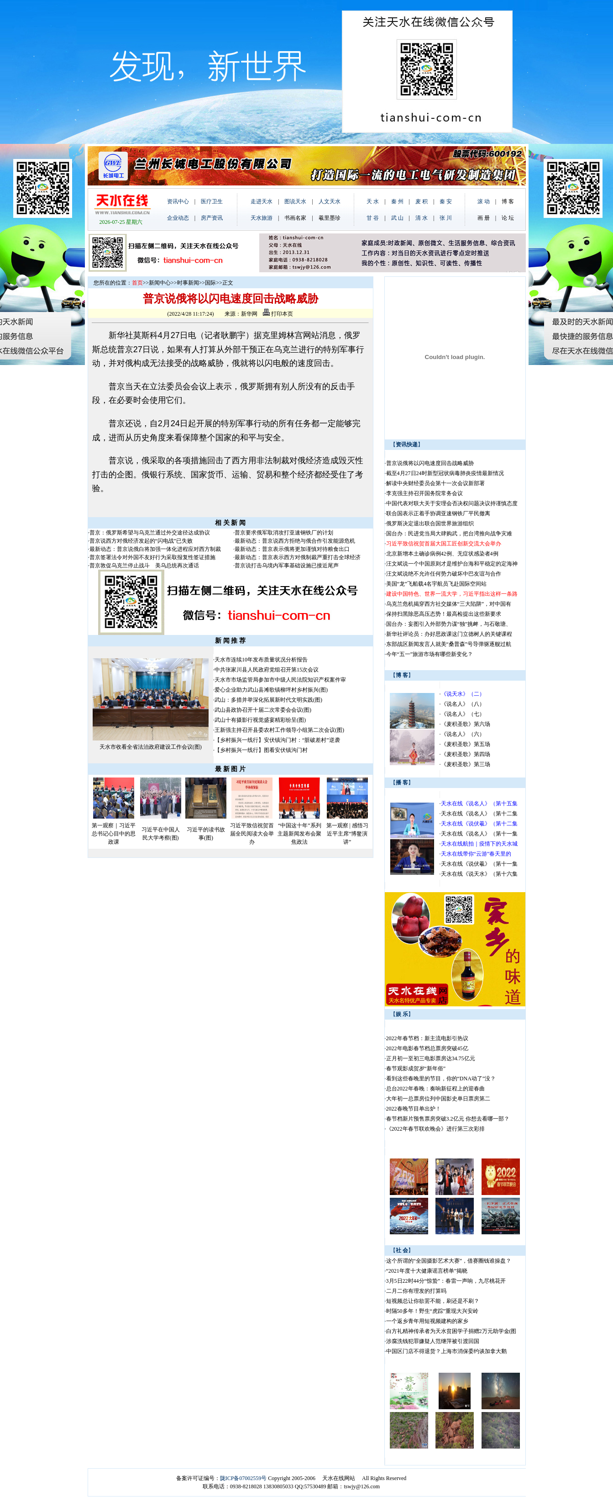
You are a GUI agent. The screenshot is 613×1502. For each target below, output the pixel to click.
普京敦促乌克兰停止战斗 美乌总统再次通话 (144, 565)
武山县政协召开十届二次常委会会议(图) (263, 710)
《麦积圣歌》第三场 (465, 764)
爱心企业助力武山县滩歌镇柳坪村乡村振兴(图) (271, 690)
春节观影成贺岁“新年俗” (416, 1068)
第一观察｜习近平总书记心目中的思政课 (114, 833)
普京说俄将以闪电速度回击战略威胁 (430, 463)
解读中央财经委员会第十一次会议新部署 (435, 483)
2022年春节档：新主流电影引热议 (428, 1038)
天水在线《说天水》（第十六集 (479, 874)
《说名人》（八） (463, 704)
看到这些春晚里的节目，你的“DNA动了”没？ (441, 1078)
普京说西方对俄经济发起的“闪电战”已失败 (141, 541)
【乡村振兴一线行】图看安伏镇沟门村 (261, 750)
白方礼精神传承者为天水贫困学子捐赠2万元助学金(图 (451, 1331)
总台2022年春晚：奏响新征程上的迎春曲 (435, 1088)
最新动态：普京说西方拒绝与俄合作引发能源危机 (295, 541)
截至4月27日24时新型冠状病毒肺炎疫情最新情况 (445, 473)
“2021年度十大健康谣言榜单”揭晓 (427, 1271)
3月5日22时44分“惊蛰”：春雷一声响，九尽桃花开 (446, 1281)
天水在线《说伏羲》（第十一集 (479, 864)
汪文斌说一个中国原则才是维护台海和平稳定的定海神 (452, 564)
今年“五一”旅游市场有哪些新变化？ (429, 654)
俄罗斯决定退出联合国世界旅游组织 (430, 523)
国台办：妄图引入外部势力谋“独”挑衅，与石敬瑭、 (449, 624)
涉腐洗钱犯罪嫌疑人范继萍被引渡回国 (432, 1341)
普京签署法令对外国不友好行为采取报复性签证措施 (152, 557)
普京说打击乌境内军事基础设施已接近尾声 (287, 565)
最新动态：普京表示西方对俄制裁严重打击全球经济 (298, 557)
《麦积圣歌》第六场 (465, 724)
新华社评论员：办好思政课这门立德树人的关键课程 (449, 634)
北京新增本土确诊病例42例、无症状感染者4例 (442, 553)
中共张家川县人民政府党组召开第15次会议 (267, 669)
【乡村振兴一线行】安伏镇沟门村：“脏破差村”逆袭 (277, 740)
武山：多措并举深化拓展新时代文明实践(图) (268, 700)
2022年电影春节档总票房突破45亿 (427, 1048)
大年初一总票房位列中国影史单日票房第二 (438, 1098)
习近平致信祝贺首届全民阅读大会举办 (252, 833)
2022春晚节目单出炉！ (413, 1108)
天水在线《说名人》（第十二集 (479, 813)
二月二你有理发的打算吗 (416, 1291)
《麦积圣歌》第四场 (465, 754)
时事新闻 (188, 283)
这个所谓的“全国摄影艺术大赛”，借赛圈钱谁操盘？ (449, 1261)
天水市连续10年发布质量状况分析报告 (261, 659)
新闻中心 (160, 283)
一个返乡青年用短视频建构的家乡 (427, 1321)
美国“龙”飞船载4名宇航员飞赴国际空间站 (436, 584)
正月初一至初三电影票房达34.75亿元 (430, 1058)
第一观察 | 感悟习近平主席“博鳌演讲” (347, 833)
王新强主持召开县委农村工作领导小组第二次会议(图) (279, 730)
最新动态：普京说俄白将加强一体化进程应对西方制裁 (155, 549)
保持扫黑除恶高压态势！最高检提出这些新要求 (443, 614)
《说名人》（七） (463, 714)
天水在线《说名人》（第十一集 (479, 833)
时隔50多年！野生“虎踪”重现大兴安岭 (432, 1311)
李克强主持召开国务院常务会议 (424, 493)
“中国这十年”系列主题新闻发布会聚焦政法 (299, 833)
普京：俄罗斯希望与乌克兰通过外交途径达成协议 (149, 532)
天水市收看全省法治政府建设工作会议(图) (151, 747)
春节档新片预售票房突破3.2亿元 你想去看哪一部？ (447, 1119)
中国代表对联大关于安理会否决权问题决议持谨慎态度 (452, 503)
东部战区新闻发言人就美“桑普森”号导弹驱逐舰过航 (449, 644)
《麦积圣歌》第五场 (465, 744)
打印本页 (278, 314)
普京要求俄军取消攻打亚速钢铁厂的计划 (284, 532)
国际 (210, 283)
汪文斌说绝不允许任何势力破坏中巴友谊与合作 (443, 574)
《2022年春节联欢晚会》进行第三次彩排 (435, 1129)
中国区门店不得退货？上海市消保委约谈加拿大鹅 (446, 1351)
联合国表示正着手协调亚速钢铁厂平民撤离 (438, 513)
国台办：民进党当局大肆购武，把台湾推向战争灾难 (449, 533)
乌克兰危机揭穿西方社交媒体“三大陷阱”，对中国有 (449, 604)
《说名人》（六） (463, 734)
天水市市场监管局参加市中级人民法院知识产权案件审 (280, 680)
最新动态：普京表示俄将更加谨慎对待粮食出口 (292, 549)
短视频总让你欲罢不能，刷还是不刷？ (432, 1301)
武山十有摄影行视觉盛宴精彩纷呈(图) (260, 720)
